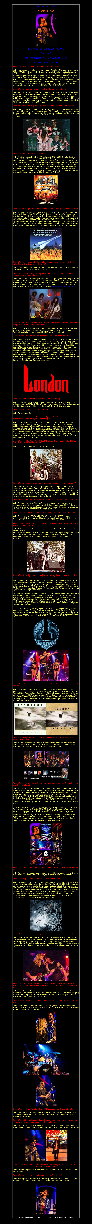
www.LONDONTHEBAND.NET (62, 286)
